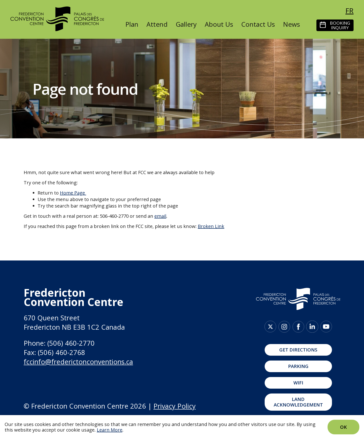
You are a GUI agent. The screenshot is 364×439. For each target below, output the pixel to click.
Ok (343, 427)
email (160, 216)
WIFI (298, 383)
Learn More (109, 430)
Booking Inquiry (340, 25)
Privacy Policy (174, 405)
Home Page (72, 193)
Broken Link (211, 226)
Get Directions (298, 350)
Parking (298, 366)
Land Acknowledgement (298, 402)
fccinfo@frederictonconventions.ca (78, 361)
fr (349, 10)
